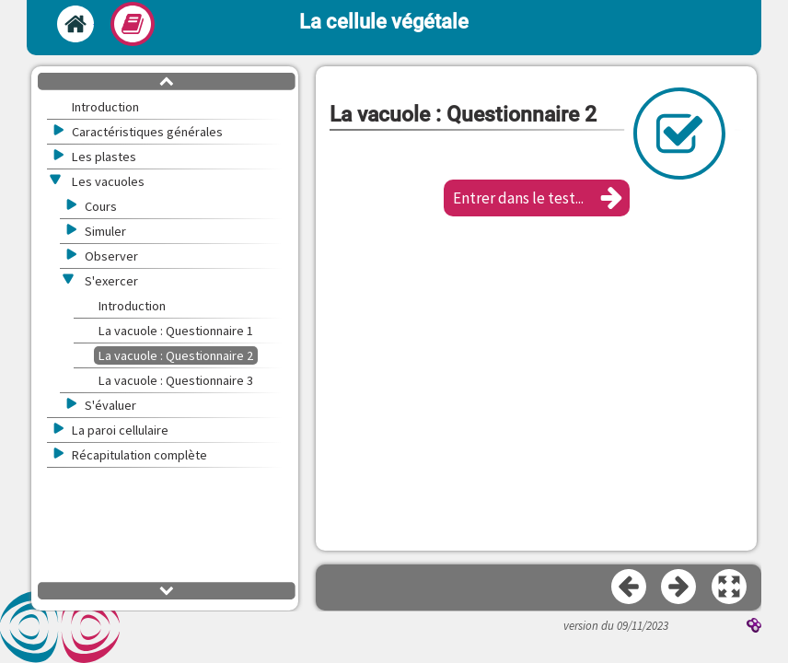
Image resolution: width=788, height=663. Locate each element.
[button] (537, 198)
